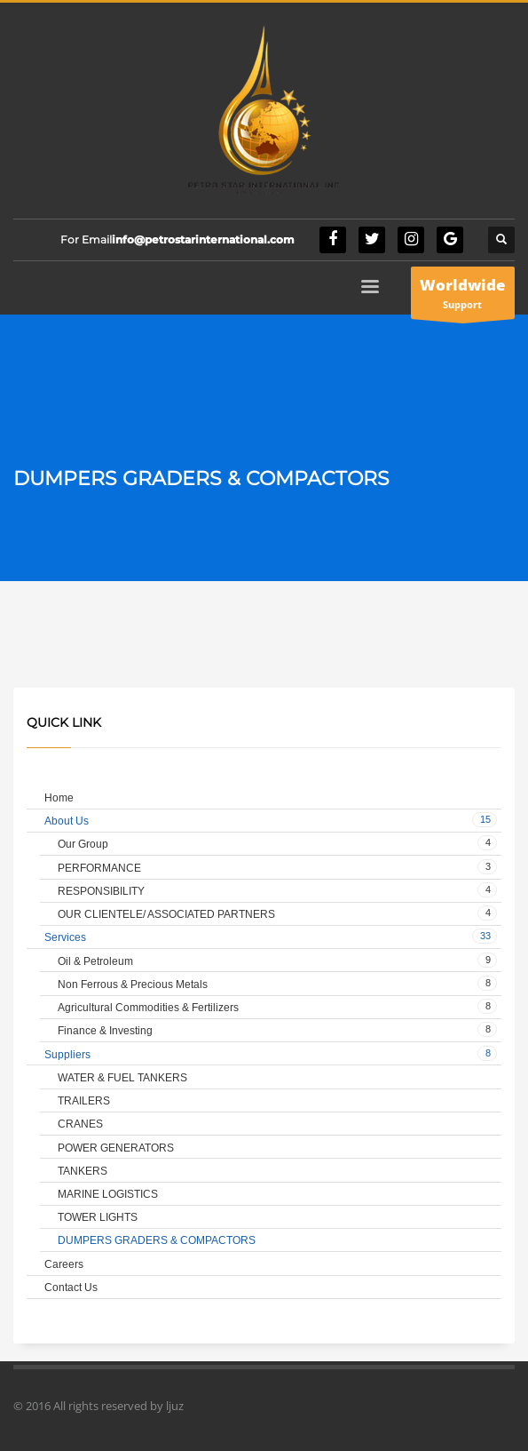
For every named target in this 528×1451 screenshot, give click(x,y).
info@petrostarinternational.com (203, 239)
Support (463, 297)
